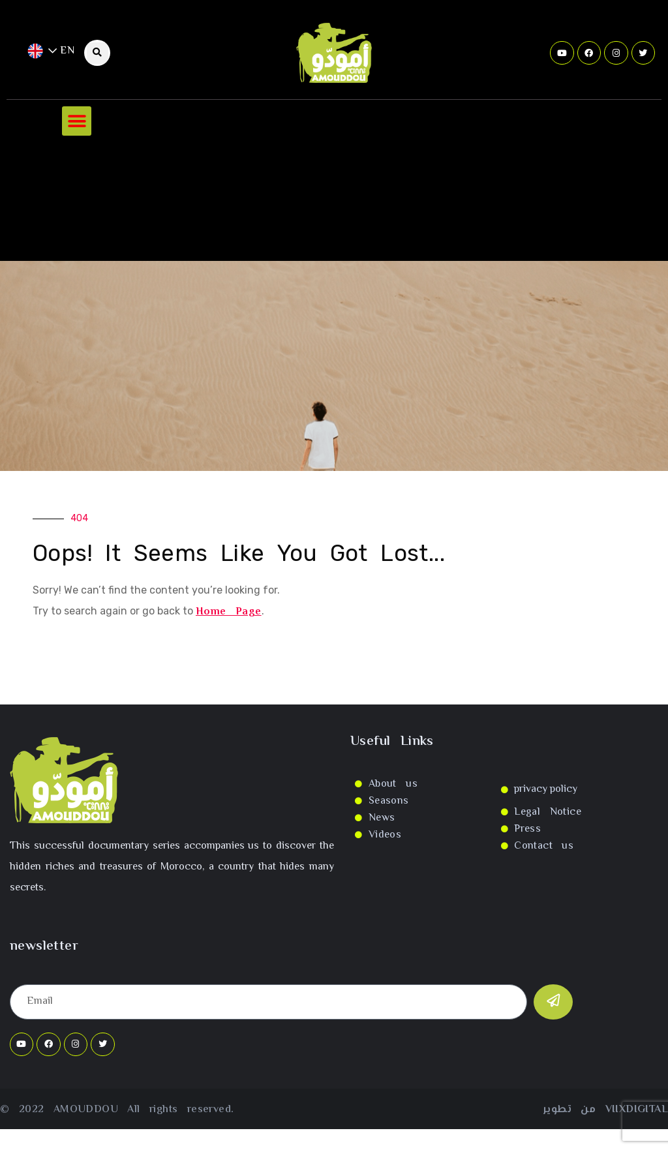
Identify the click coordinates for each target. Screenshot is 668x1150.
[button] (76, 121)
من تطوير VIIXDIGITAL (605, 1110)
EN (50, 51)
